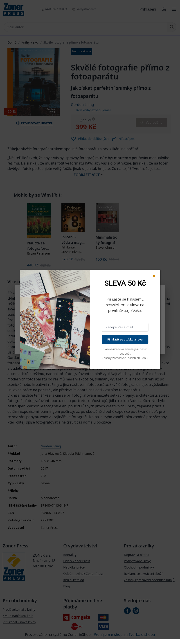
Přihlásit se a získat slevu (125, 339)
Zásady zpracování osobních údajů (125, 358)
